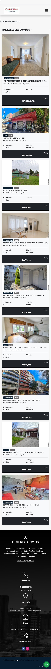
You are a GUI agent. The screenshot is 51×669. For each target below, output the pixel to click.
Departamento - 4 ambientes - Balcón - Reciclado (21, 505)
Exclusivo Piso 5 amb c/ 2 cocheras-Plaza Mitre (21, 400)
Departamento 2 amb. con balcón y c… (25, 81)
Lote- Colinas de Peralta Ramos (15, 190)
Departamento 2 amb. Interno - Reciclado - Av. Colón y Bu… (25, 243)
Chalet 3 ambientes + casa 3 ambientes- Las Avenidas (23, 452)
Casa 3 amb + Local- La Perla (14, 138)
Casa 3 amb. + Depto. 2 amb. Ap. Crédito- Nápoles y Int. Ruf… (25, 348)
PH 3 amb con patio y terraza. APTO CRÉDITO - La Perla (23, 295)
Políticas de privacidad (25, 561)
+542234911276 (25, 590)
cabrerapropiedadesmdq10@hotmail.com (25, 629)
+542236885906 (25, 587)
